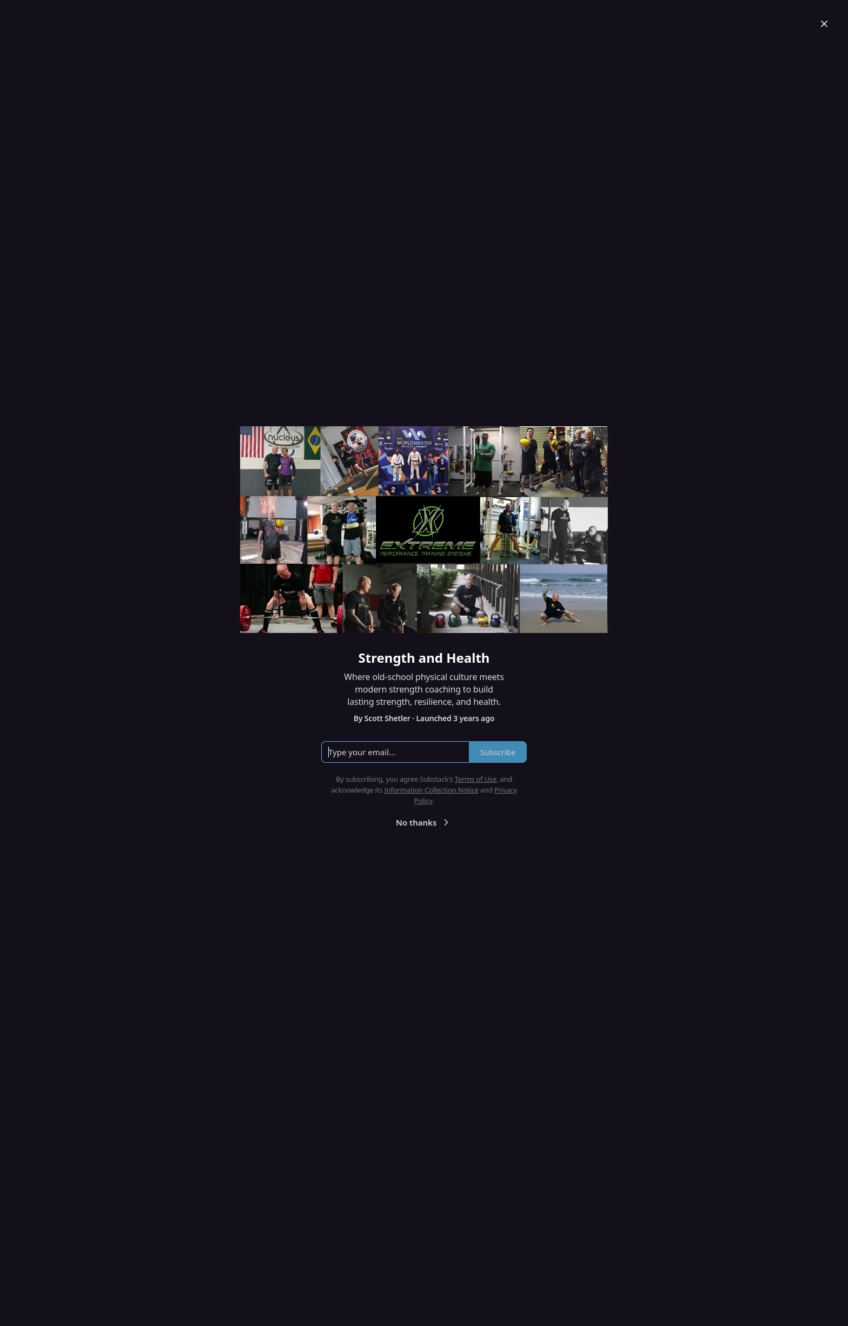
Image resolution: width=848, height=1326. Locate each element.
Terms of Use (475, 779)
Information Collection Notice (431, 790)
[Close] (824, 24)
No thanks (424, 822)
